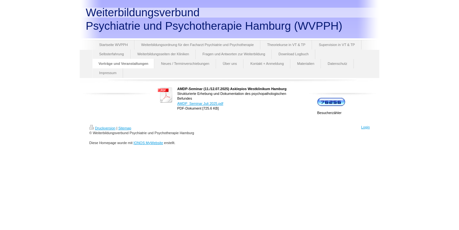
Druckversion (102, 128)
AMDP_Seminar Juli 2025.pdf (200, 103)
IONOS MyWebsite (148, 143)
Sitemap (124, 128)
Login (365, 127)
